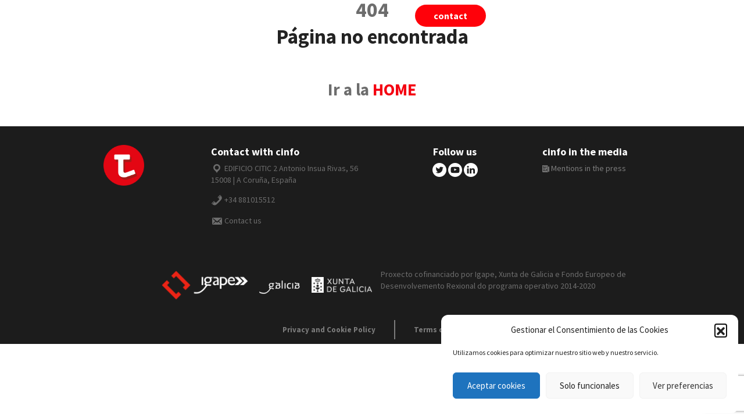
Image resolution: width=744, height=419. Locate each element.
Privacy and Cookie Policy (328, 330)
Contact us (243, 220)
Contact (450, 16)
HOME (395, 89)
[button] (721, 330)
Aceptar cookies (496, 385)
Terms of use (438, 330)
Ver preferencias (683, 385)
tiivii (532, 16)
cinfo (589, 16)
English (653, 16)
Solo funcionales (590, 385)
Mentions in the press (584, 168)
